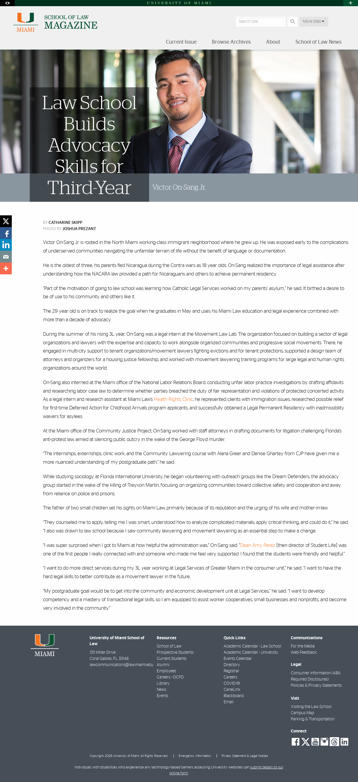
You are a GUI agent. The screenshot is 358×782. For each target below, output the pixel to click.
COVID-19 (232, 683)
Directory (232, 665)
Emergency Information (195, 756)
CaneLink (232, 690)
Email (228, 702)
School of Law (169, 646)
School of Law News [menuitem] (318, 42)
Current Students (172, 659)
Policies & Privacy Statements (316, 685)
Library (163, 683)
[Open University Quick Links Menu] (350, 3)
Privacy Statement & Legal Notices (245, 756)
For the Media (303, 646)
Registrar (231, 671)
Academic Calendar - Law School (252, 646)
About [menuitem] (273, 42)
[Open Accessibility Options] (7, 3)
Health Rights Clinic (173, 399)
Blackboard (234, 696)
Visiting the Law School (311, 707)
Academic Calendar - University (251, 652)
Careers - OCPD (170, 677)
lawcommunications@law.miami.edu (121, 665)
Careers (230, 677)
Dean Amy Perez (257, 545)
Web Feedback (304, 652)
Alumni (163, 665)
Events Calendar (238, 659)
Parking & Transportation (313, 719)
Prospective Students (175, 652)
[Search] (292, 22)
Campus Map (302, 713)
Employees (166, 671)
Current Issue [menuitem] (181, 42)
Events (162, 696)
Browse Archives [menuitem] (231, 42)
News (161, 690)
